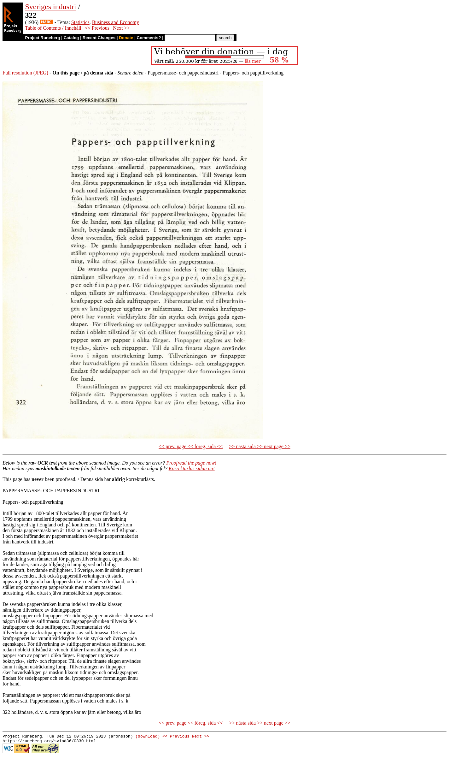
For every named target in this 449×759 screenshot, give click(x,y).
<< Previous (97, 28)
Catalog (71, 37)
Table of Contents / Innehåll (53, 28)
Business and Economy (115, 22)
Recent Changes (99, 37)
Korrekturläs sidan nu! (192, 468)
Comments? (149, 37)
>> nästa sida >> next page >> (259, 446)
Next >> (121, 28)
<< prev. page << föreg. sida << (191, 446)
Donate (126, 37)
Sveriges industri (50, 7)
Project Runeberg (42, 37)
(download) (147, 737)
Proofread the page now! (191, 462)
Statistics (80, 22)
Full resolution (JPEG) (25, 72)
